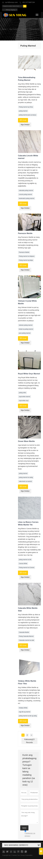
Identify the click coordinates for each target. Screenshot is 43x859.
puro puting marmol (24, 333)
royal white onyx (23, 401)
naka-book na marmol (25, 481)
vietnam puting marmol (25, 325)
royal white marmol (24, 397)
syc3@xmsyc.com (11, 2)
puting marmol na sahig (26, 477)
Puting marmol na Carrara (26, 568)
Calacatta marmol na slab (26, 640)
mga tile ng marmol (24, 712)
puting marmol (23, 111)
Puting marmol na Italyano (26, 256)
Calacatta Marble (24, 632)
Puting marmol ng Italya (26, 260)
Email (23, 120)
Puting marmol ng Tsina (26, 107)
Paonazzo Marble (24, 252)
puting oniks (22, 393)
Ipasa (24, 828)
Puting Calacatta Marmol (26, 636)
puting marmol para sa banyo (27, 115)
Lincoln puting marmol (25, 194)
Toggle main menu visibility (37, 14)
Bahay (4, 29)
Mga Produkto (14, 29)
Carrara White (23, 564)
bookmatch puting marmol (26, 198)
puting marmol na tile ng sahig (28, 716)
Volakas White (23, 708)
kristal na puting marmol (26, 329)
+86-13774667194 (28, 2)
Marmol (24, 29)
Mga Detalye (25, 124)
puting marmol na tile (25, 560)
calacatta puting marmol (26, 190)
